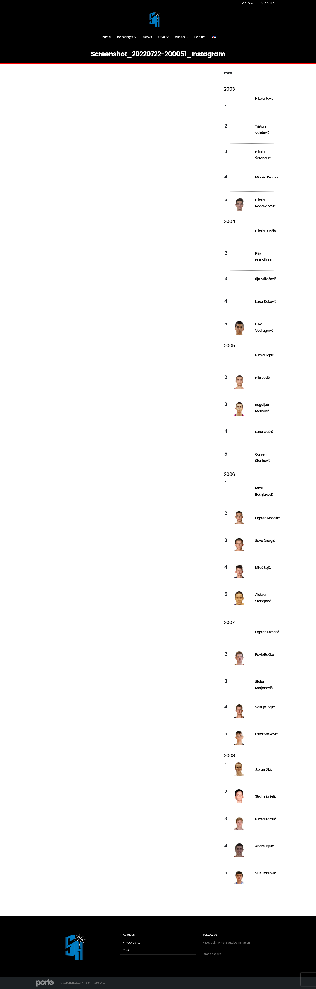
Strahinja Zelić (265, 796)
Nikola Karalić (265, 818)
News (147, 37)
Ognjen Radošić (267, 518)
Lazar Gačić (264, 431)
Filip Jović (262, 377)
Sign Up (268, 3)
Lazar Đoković (265, 301)
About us (129, 935)
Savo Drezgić (265, 540)
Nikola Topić (264, 355)
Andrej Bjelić (264, 845)
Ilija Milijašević (265, 278)
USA (161, 37)
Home (105, 37)
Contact (128, 950)
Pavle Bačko (264, 654)
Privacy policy (131, 942)
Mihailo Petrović (267, 177)
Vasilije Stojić (265, 707)
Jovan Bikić (264, 769)
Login (245, 3)
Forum (200, 37)
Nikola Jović (264, 98)
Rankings (125, 37)
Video (180, 37)
